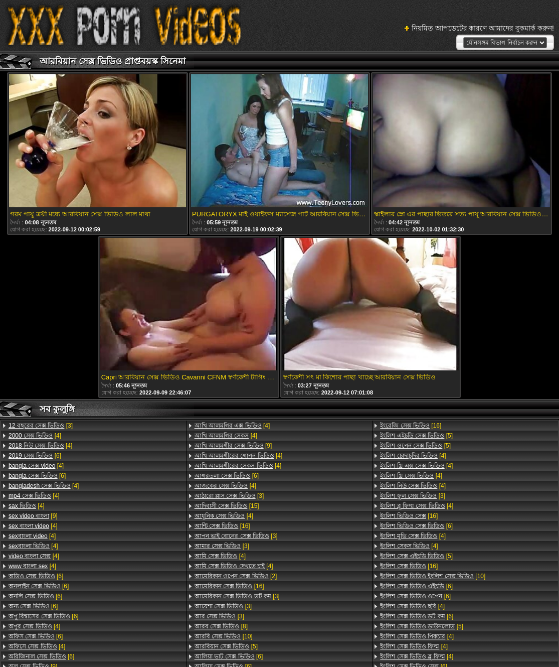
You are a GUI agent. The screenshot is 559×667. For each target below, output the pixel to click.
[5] (226, 646)
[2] (236, 576)
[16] (222, 525)
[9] (33, 515)
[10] (224, 636)
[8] (221, 626)
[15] (227, 505)
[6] (35, 455)
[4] (35, 435)
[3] (41, 425)
